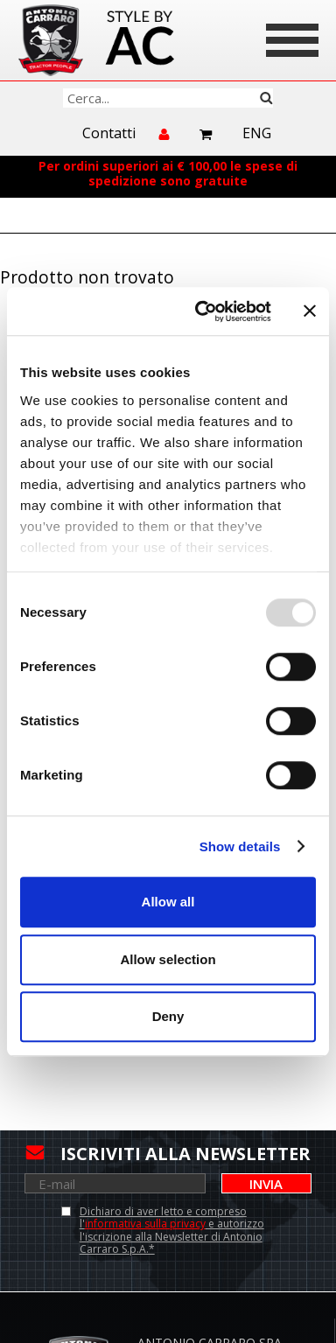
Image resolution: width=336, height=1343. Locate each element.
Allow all (168, 901)
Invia (266, 1184)
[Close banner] (310, 311)
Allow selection (167, 959)
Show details (240, 846)
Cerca (266, 98)
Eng (256, 134)
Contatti (109, 134)
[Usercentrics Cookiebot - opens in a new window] (202, 311)
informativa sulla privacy (145, 1223)
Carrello (206, 134)
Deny (168, 1016)
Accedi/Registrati (165, 141)
